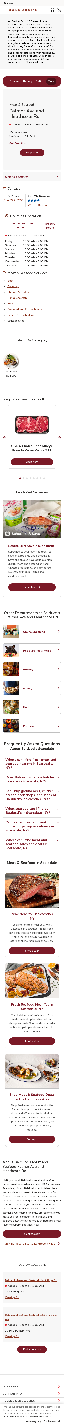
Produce (38, 726)
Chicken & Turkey (18, 292)
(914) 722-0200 (13, 200)
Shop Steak (40, 951)
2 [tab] (23, 478)
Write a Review (37, 205)
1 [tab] (20, 478)
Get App (41, 1139)
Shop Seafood (39, 1041)
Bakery (38, 688)
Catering (13, 286)
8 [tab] (44, 478)
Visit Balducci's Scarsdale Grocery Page (32, 1244)
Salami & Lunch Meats (21, 315)
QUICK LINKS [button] (32, 1386)
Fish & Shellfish (17, 298)
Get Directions (18, 143)
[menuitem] (14, 81)
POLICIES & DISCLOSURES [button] (32, 1401)
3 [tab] (27, 478)
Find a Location (35, 1349)
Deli (38, 707)
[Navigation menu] (4, 10)
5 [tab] (34, 478)
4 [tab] (30, 478)
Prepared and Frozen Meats (24, 309)
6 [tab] (37, 478)
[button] (52, 10)
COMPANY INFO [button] (32, 1394)
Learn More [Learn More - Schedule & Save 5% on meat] (40, 587)
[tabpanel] (32, 437)
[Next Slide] (59, 437)
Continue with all (52, 1421)
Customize (10, 1416)
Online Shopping (38, 632)
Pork (10, 303)
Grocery (38, 669)
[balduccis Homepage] (23, 10)
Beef (10, 281)
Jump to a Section (32, 177)
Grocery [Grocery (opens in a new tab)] (8, 3)
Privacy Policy (33, 1416)
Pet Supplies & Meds (38, 650)
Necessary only (33, 1421)
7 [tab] (40, 478)
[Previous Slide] (4, 437)
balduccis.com (43, 1234)
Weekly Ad (12, 1297)
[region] (32, 1414)
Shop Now (32, 152)
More (51, 81)
